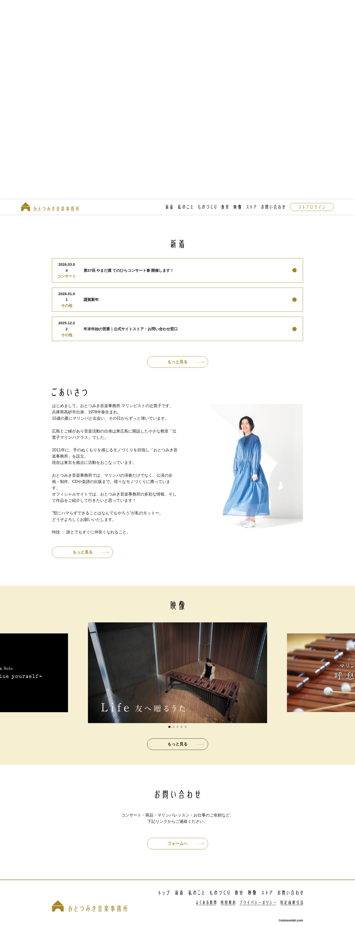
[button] (169, 727)
